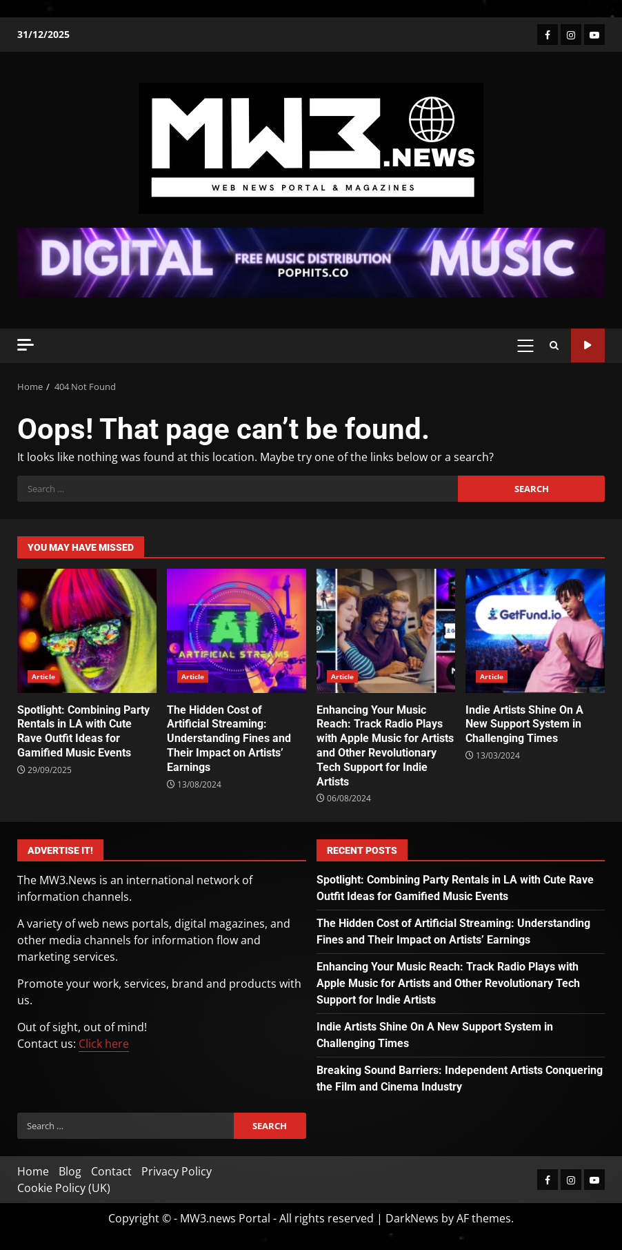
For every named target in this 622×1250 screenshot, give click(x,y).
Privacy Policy (176, 1171)
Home (33, 1171)
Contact (111, 1171)
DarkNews (412, 1218)
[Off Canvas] (25, 345)
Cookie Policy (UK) (63, 1187)
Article (43, 676)
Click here (104, 1043)
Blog (70, 1171)
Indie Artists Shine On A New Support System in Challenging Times (535, 631)
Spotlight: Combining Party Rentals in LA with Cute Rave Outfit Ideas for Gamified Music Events (87, 631)
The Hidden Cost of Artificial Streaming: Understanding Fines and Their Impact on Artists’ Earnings (236, 631)
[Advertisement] (311, 261)
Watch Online (588, 345)
